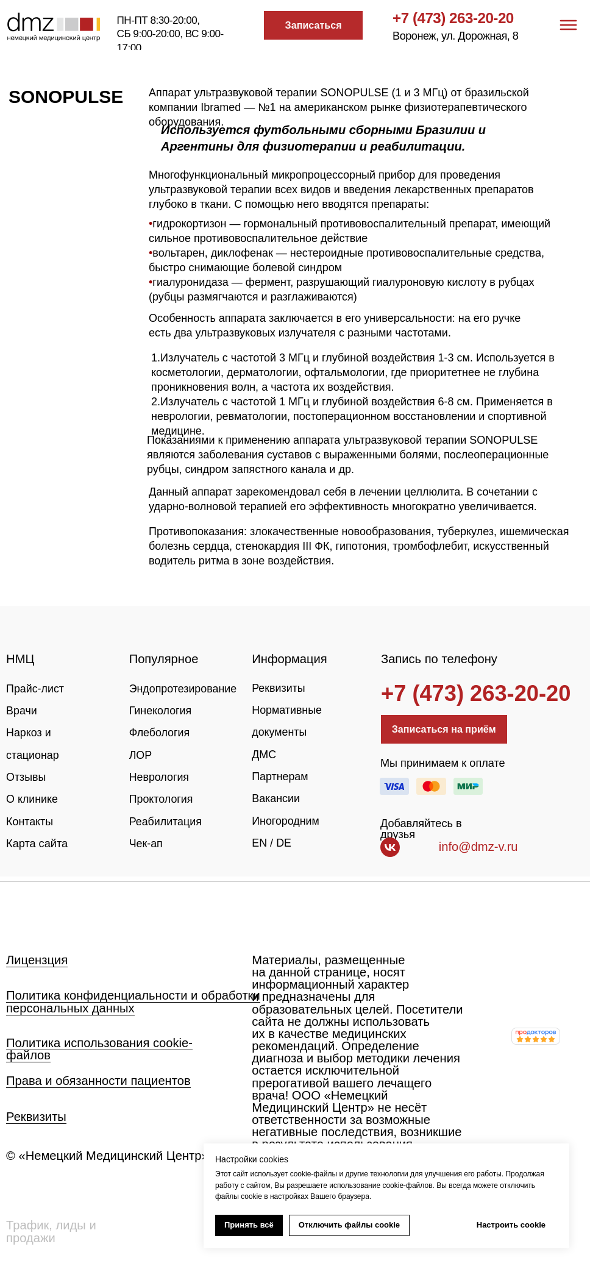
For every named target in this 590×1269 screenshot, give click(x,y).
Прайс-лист (35, 689)
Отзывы (26, 777)
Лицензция (37, 960)
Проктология (161, 799)
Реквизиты (279, 688)
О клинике (32, 799)
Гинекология (161, 711)
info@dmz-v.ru (478, 846)
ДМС (264, 754)
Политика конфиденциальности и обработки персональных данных (133, 1001)
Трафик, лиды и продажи (51, 1231)
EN (259, 843)
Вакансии (276, 798)
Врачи (21, 711)
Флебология (160, 733)
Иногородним (286, 821)
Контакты (30, 822)
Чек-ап (146, 843)
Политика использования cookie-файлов (99, 1049)
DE (284, 843)
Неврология (159, 777)
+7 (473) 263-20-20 (453, 18)
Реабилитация (166, 822)
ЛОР (140, 755)
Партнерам (280, 776)
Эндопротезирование (183, 689)
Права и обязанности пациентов (98, 1080)
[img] (53, 913)
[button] (313, 25)
